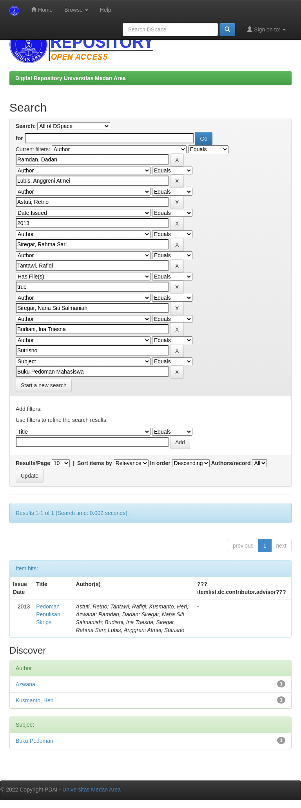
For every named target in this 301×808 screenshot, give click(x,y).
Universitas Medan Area (91, 789)
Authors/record (230, 463)
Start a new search (44, 385)
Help (105, 10)
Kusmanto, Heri (34, 700)
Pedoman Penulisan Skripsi (48, 614)
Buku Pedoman (34, 741)
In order (160, 463)
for (19, 138)
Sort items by (94, 463)
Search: (26, 126)
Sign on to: (266, 29)
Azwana (25, 684)
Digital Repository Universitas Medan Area (70, 78)
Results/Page (33, 463)
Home (42, 9)
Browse (76, 10)
